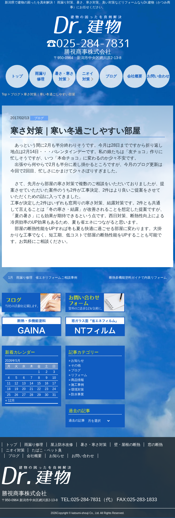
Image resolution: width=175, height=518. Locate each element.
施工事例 (77, 385)
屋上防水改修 (61, 444)
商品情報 (77, 380)
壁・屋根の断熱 (127, 444)
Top (4, 94)
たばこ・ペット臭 (47, 450)
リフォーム (79, 375)
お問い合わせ (158, 76)
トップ (17, 76)
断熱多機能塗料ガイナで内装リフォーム (138, 277)
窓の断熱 (155, 444)
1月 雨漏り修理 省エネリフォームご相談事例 (42, 277)
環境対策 (77, 389)
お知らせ (77, 361)
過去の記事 (77, 420)
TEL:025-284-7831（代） (88, 499)
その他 (76, 365)
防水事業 (77, 394)
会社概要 (134, 76)
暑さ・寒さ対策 (64, 76)
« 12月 (10, 400)
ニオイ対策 (87, 76)
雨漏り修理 (40, 76)
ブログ (111, 76)
